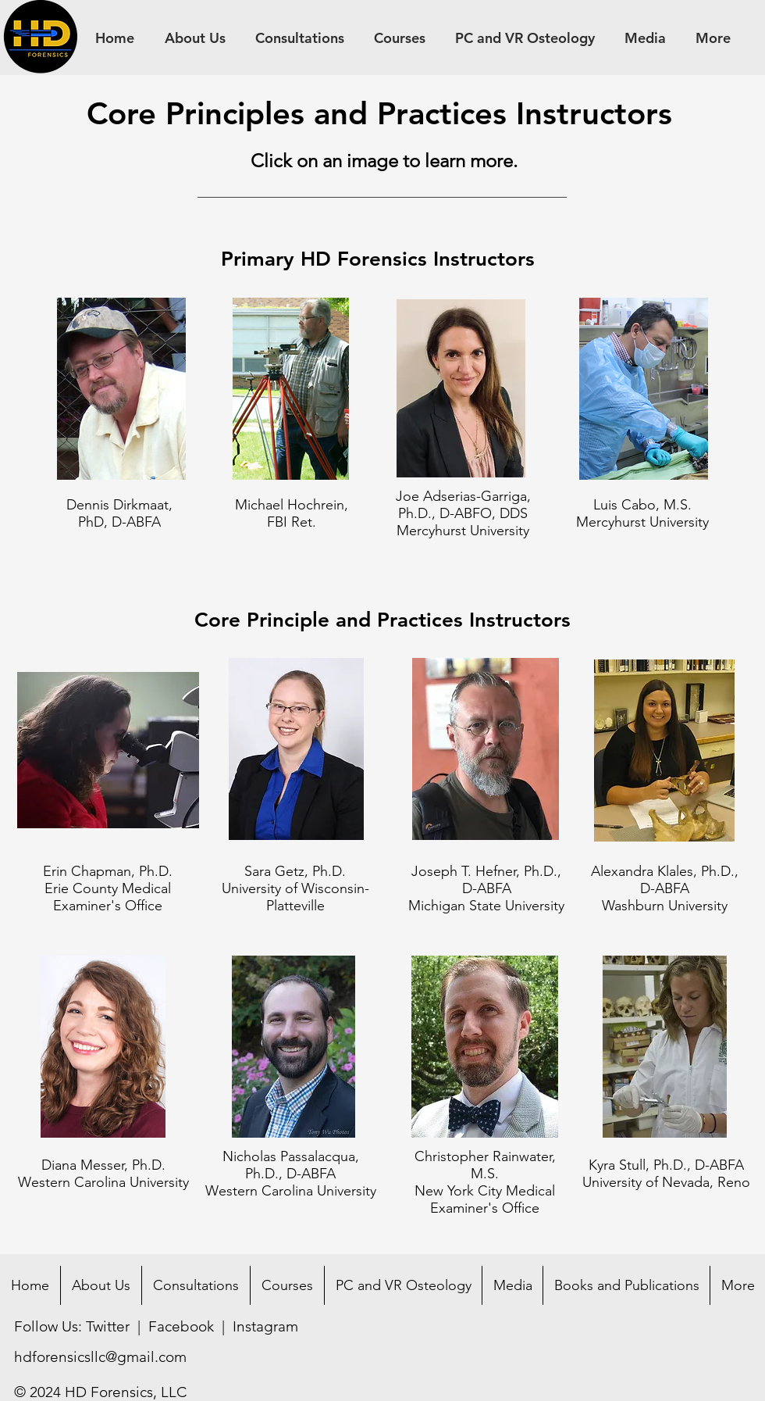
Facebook (181, 1326)
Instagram (265, 1326)
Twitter (108, 1326)
